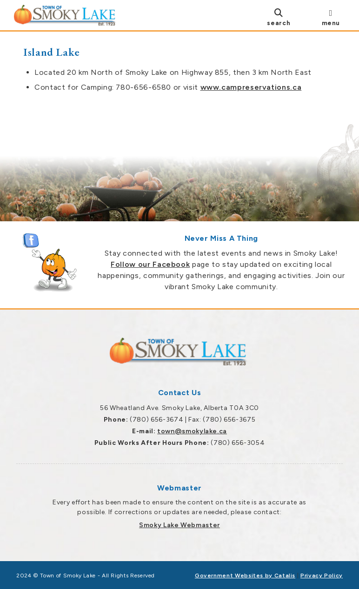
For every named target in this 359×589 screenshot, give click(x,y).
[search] (278, 17)
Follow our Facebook (150, 264)
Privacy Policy (321, 575)
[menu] (330, 17)
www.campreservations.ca (251, 87)
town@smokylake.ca (192, 431)
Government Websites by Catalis (245, 575)
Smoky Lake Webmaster (179, 525)
